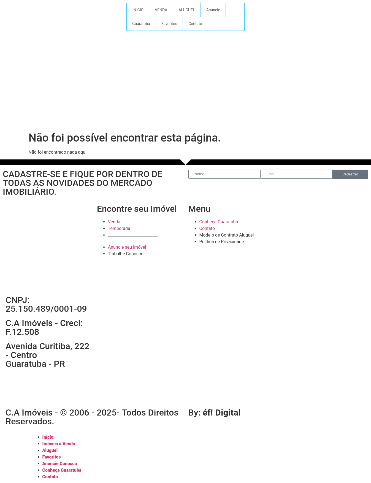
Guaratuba (141, 23)
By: (214, 412)
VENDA (161, 10)
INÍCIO (137, 10)
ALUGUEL (186, 10)
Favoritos (169, 23)
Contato (195, 23)
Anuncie (213, 10)
